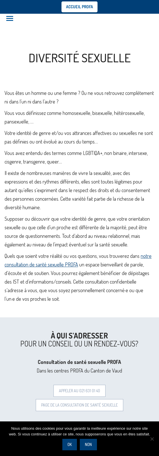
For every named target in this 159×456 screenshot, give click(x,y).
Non (88, 444)
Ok (69, 444)
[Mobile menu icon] (10, 18)
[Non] (152, 439)
